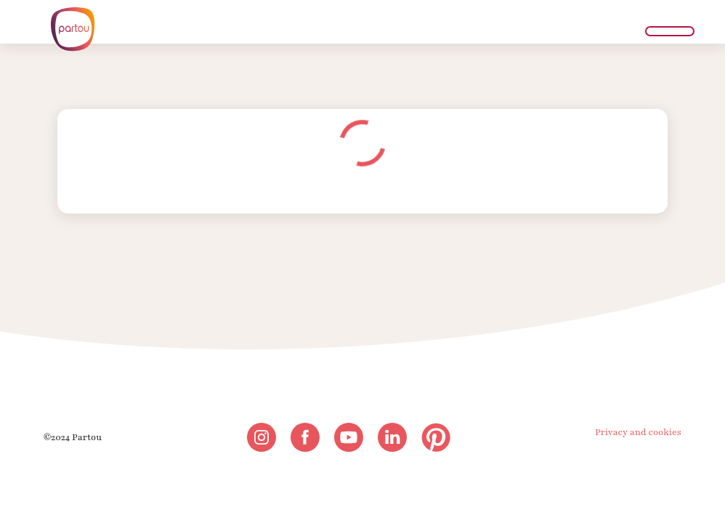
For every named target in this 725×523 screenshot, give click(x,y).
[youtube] (348, 437)
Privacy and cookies (638, 432)
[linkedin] (392, 437)
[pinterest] (435, 437)
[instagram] (261, 437)
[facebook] (305, 437)
